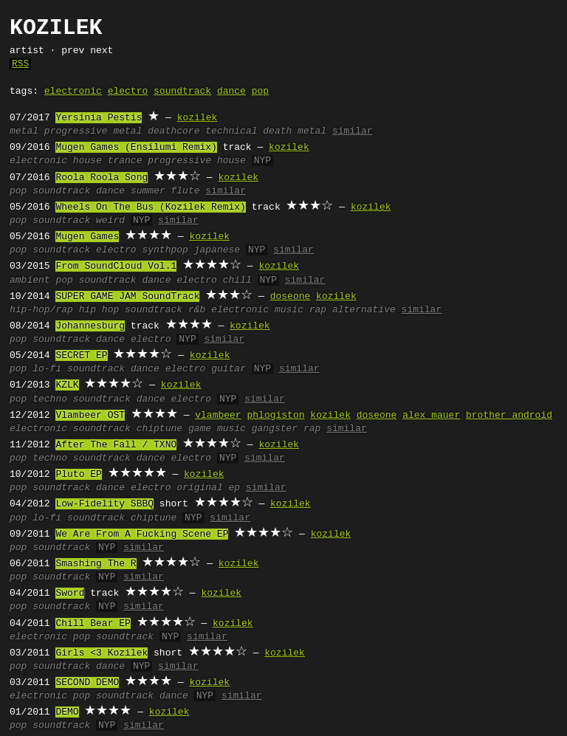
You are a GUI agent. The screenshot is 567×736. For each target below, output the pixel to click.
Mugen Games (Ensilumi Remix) (135, 147)
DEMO (66, 712)
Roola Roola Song (101, 178)
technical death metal (265, 131)
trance (125, 161)
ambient (30, 280)
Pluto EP (78, 474)
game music (217, 429)
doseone (290, 296)
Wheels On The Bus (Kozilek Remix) (150, 207)
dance (231, 91)
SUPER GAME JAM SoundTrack (127, 296)
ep (235, 488)
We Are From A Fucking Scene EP (141, 534)
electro (128, 91)
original (199, 488)
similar (352, 131)
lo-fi (46, 369)
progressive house (197, 161)
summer (148, 191)
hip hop (99, 310)
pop (260, 91)
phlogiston (275, 415)
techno (49, 399)
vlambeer (218, 415)
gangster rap (286, 429)
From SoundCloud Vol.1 (115, 266)
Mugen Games (87, 237)
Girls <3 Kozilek (101, 653)
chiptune (159, 429)
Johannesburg (90, 326)
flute (185, 191)
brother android (509, 415)
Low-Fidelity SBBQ (104, 504)
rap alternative (352, 310)
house (87, 161)
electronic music (257, 310)
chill (237, 280)
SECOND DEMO (87, 682)
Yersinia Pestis (98, 118)
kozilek (197, 118)
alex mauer (431, 415)
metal (24, 131)
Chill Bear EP (92, 623)
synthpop (165, 250)
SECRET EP (81, 355)
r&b (196, 310)
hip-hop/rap (41, 310)
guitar (228, 369)
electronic (73, 91)
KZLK (66, 385)
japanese (217, 250)
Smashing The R (95, 564)
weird (110, 220)
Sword (69, 593)
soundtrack (182, 91)
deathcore (173, 131)
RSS (20, 64)
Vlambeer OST (90, 415)
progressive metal (93, 131)
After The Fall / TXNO (115, 445)
